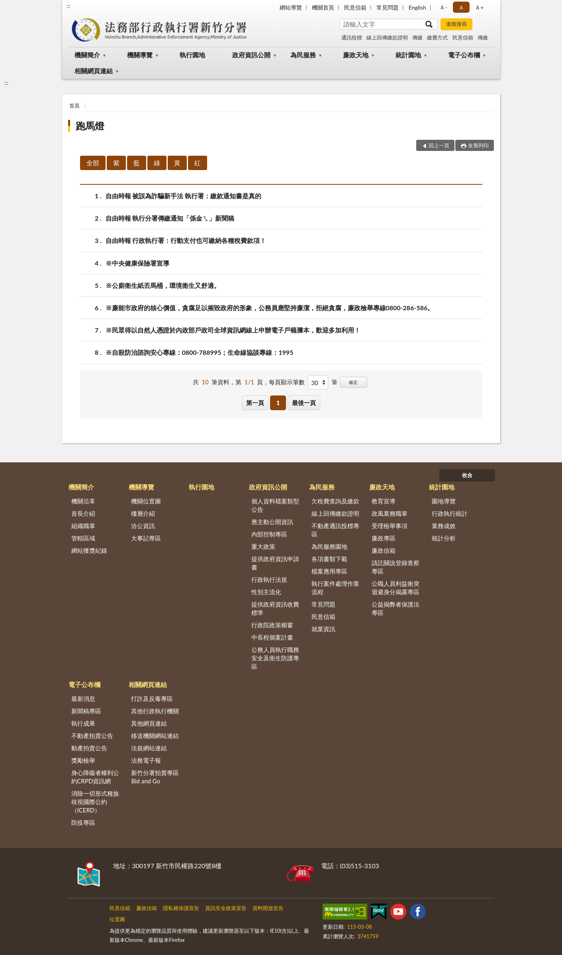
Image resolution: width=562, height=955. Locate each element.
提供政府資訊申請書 (275, 563)
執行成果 (83, 723)
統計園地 (408, 55)
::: (68, 6)
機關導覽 (140, 55)
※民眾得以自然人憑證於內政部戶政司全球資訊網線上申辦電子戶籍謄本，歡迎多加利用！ (233, 330)
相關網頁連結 (93, 70)
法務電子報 (146, 760)
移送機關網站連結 (155, 735)
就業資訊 (323, 628)
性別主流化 (266, 591)
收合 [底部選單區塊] (467, 475)
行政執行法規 (269, 579)
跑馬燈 (90, 125)
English (417, 7)
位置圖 (117, 919)
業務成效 (444, 525)
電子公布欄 (464, 55)
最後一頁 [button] (304, 402)
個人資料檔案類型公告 (275, 505)
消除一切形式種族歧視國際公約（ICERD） (95, 802)
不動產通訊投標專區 (335, 530)
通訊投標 (351, 37)
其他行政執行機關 (155, 710)
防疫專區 (83, 822)
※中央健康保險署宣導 (137, 263)
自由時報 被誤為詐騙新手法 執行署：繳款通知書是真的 (184, 195)
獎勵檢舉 (83, 760)
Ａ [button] (461, 7)
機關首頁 (323, 7)
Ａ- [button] (443, 7)
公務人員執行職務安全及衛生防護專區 (275, 658)
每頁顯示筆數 (287, 382)
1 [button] (278, 402)
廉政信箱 (384, 550)
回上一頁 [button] (439, 145)
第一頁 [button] (255, 402)
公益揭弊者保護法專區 (395, 608)
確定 (353, 382)
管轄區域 (83, 538)
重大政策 (263, 546)
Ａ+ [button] (479, 7)
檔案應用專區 (329, 571)
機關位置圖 (146, 501)
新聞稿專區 (86, 710)
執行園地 (192, 55)
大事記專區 (146, 538)
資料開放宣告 (268, 908)
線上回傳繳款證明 (387, 37)
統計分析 (444, 538)
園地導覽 (444, 501)
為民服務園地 (329, 546)
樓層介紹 (143, 513)
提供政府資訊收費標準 (275, 608)
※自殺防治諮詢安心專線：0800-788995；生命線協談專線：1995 (200, 352)
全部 (92, 162)
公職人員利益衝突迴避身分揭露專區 (395, 587)
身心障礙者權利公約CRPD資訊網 (95, 777)
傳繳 (417, 37)
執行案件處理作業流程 (335, 587)
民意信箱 (355, 7)
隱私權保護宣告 (181, 908)
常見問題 (387, 7)
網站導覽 (291, 7)
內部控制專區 (269, 534)
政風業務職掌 (389, 513)
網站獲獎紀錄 (89, 550)
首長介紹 (83, 513)
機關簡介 (87, 55)
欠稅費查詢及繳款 (335, 501)
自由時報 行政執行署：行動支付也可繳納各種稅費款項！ (186, 240)
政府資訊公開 (251, 55)
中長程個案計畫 (272, 637)
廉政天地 (355, 55)
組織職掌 (83, 525)
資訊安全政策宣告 (226, 908)
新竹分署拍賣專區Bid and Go (155, 777)
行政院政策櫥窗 (272, 624)
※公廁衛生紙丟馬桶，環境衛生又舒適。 (163, 285)
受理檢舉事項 (389, 525)
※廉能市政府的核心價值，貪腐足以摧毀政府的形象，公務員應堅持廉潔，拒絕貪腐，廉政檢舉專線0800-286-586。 (270, 307)
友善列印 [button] (478, 145)
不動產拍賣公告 (92, 735)
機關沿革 (83, 501)
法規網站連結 (149, 747)
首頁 (74, 105)
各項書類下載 (329, 558)
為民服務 (303, 55)
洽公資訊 (143, 525)
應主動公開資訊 (272, 521)
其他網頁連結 (149, 723)
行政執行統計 (450, 513)
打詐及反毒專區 (152, 698)
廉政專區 (384, 538)
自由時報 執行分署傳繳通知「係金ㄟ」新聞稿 (170, 218)
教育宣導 (384, 501)
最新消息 (83, 698)
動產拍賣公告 (89, 747)
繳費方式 (437, 37)
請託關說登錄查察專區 (395, 567)
